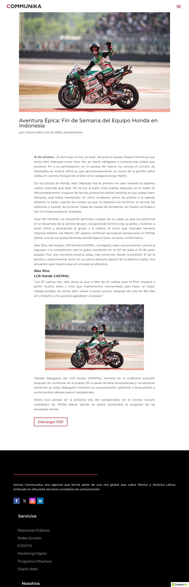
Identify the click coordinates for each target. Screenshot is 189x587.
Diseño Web (28, 569)
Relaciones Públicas (34, 530)
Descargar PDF (51, 422)
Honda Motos (73, 132)
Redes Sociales (30, 538)
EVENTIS (25, 546)
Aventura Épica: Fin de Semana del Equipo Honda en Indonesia (88, 123)
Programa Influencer (35, 561)
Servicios (27, 516)
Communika (33, 132)
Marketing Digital (32, 553)
